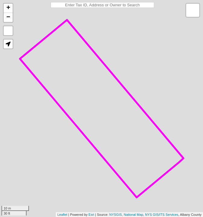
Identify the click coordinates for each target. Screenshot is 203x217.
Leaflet (62, 214)
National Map (133, 214)
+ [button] (8, 8)
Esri (91, 214)
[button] (8, 44)
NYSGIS (115, 214)
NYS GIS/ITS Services (161, 214)
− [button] (8, 17)
